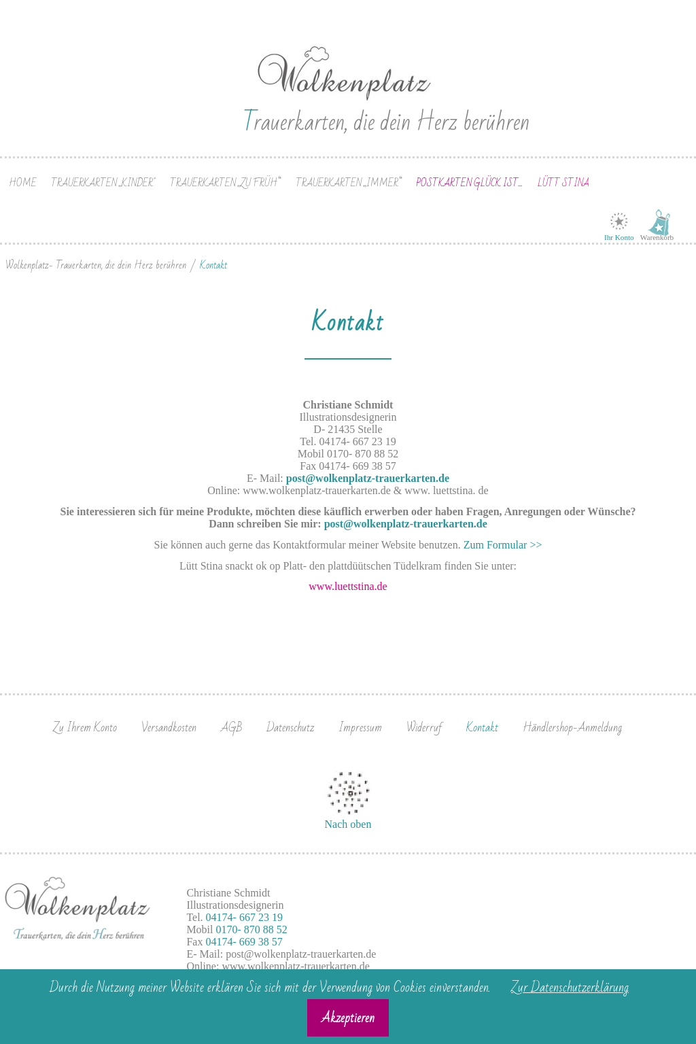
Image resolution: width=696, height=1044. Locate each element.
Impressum (360, 727)
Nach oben (348, 824)
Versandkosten (168, 727)
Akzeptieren (348, 1018)
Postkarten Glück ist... (469, 183)
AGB (231, 727)
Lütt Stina (563, 183)
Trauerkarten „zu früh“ (225, 183)
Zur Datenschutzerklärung (570, 987)
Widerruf (424, 727)
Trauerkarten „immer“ (349, 183)
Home (23, 183)
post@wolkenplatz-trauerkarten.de (367, 478)
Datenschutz (290, 727)
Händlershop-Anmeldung (572, 727)
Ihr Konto (619, 237)
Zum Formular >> (503, 545)
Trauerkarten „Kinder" (103, 183)
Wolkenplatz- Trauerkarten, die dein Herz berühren (95, 265)
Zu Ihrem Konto (85, 727)
